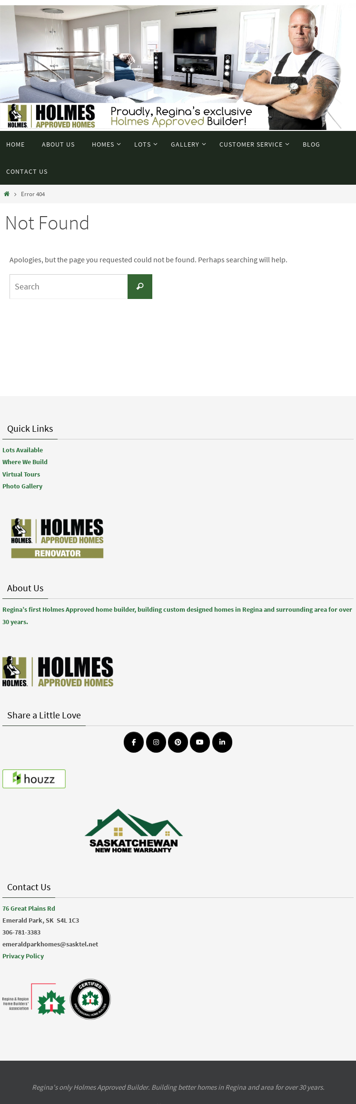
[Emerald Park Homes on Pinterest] (178, 742)
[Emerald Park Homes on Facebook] (134, 742)
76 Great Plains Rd (28, 908)
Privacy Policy (23, 956)
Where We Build (25, 462)
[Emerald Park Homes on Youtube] (200, 742)
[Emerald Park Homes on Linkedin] (222, 742)
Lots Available (22, 450)
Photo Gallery (22, 486)
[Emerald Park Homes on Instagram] (156, 742)
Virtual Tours (21, 474)
